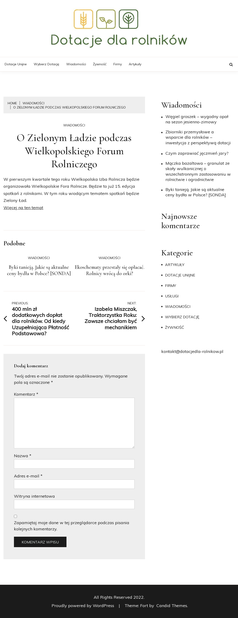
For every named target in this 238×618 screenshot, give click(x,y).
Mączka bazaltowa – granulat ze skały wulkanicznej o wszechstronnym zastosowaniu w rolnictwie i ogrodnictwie (198, 171)
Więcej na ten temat (23, 207)
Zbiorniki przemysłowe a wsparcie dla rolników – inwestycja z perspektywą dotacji (198, 137)
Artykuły (135, 64)
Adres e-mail (28, 476)
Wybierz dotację (46, 64)
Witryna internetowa (34, 496)
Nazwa (22, 455)
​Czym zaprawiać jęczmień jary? (196, 153)
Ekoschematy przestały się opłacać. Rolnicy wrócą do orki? (109, 270)
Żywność (99, 64)
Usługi (171, 296)
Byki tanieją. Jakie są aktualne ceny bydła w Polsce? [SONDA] (39, 270)
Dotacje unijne (16, 64)
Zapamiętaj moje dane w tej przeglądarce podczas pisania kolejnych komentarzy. (71, 526)
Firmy (117, 64)
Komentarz (26, 394)
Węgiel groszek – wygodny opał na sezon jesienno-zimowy (196, 119)
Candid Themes (171, 605)
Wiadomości (76, 64)
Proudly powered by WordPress (83, 605)
